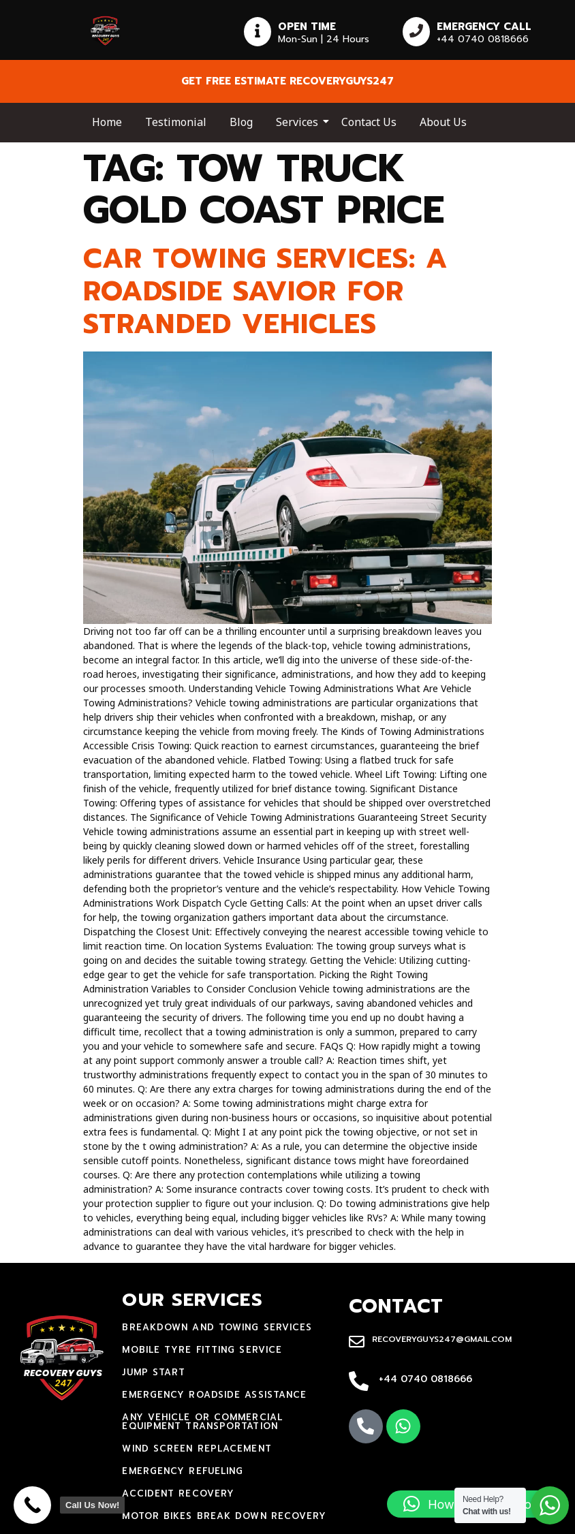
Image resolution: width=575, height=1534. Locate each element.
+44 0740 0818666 (425, 1379)
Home (107, 121)
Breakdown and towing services (217, 1327)
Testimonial (175, 121)
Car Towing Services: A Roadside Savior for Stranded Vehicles (265, 291)
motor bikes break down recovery (224, 1515)
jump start (153, 1372)
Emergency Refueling (182, 1471)
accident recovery (178, 1493)
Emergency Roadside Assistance (214, 1394)
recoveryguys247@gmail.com (442, 1339)
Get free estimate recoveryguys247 (287, 81)
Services (299, 121)
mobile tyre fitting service (202, 1349)
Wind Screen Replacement (196, 1448)
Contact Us (369, 121)
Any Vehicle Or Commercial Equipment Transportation (202, 1422)
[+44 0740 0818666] (359, 1382)
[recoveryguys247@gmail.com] (356, 1342)
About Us (443, 121)
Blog (241, 121)
